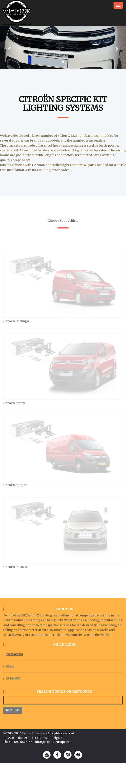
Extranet (13, 678)
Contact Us (14, 654)
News (10, 666)
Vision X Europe (33, 733)
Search (12, 710)
